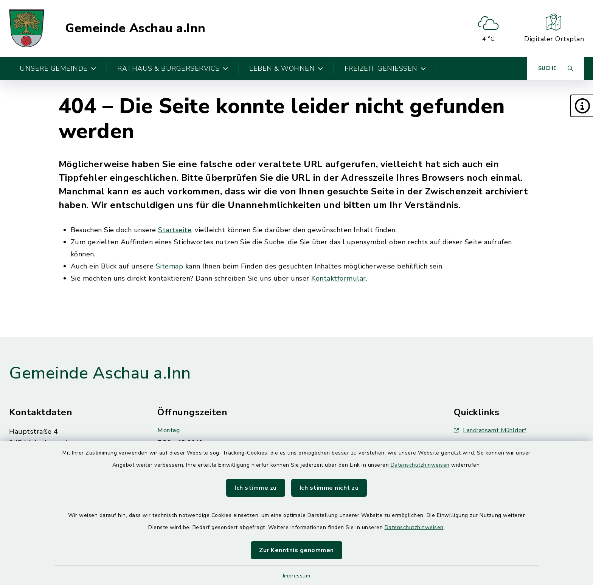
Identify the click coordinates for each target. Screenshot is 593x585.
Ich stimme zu (255, 488)
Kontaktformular (338, 278)
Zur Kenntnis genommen (296, 550)
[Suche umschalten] (555, 68)
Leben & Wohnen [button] (286, 68)
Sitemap (169, 266)
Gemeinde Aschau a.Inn (135, 28)
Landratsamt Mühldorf (490, 430)
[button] (581, 106)
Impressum (296, 575)
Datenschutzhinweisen (420, 465)
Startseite (174, 229)
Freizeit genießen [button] (385, 68)
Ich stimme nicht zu (329, 488)
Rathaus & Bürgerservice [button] (172, 68)
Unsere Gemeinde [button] (58, 68)
